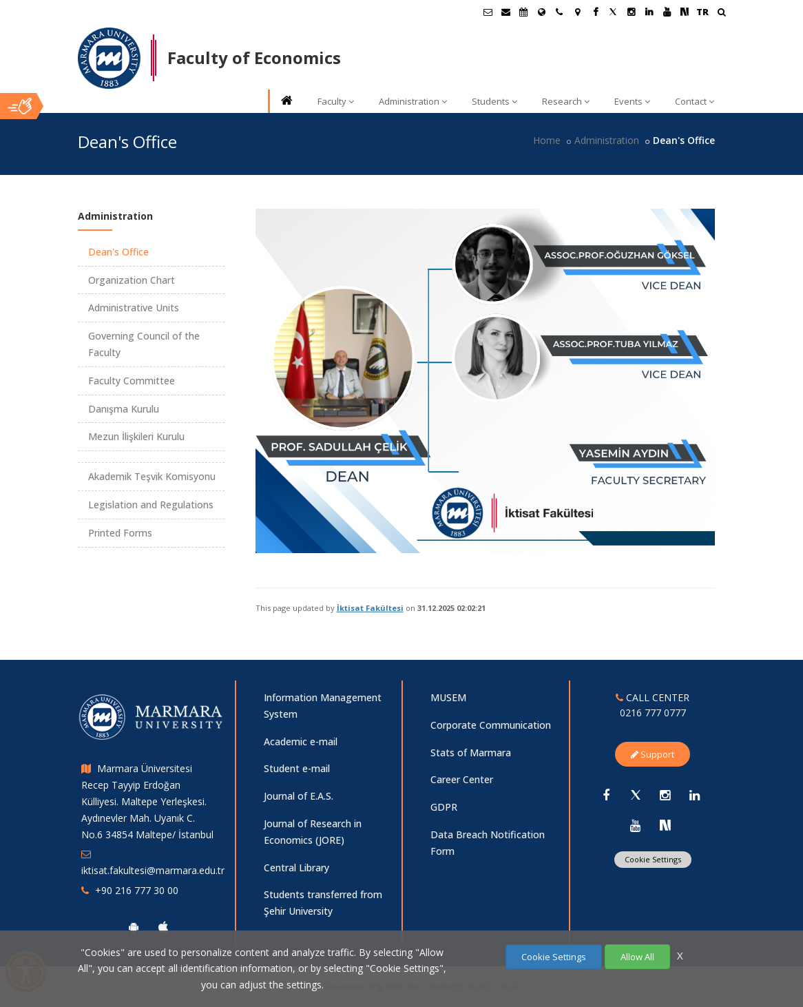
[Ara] (721, 13)
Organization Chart (131, 280)
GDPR (443, 806)
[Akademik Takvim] (523, 11)
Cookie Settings (653, 859)
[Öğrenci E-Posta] (487, 11)
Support (652, 754)
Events (632, 101)
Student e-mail (297, 768)
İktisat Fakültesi (370, 608)
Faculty (335, 101)
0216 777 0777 (653, 712)
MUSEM (448, 697)
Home (547, 140)
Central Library (296, 867)
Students (494, 101)
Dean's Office (118, 251)
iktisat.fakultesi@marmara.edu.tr (153, 870)
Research (566, 101)
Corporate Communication (490, 724)
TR (702, 12)
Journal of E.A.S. (298, 795)
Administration (413, 101)
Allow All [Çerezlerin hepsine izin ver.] (637, 957)
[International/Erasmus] (541, 11)
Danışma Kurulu (123, 408)
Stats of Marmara (470, 752)
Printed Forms (120, 532)
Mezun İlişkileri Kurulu (136, 436)
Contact (694, 101)
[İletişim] (559, 11)
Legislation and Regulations (150, 504)
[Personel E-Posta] (505, 11)
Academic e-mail (300, 741)
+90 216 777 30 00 (136, 890)
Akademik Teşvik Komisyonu (152, 476)
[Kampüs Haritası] (577, 11)
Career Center (461, 779)
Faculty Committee (131, 380)
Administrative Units (133, 307)
